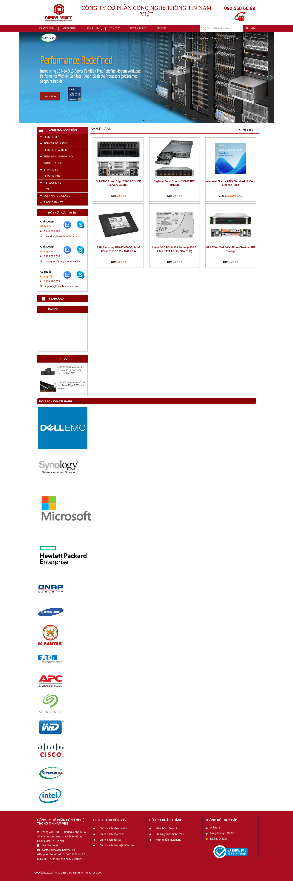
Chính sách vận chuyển (113, 828)
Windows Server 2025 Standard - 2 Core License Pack (230, 183)
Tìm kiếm (251, 28)
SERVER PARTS (51, 176)
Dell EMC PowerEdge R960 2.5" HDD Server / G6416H (118, 183)
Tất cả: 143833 (216, 838)
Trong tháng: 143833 (219, 833)
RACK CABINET (51, 202)
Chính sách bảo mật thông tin (116, 845)
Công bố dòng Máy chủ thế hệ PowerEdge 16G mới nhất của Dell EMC (70, 370)
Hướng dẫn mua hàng (168, 839)
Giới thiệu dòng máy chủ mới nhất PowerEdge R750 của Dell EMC (71, 385)
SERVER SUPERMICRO (56, 156)
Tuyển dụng (138, 28)
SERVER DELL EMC (54, 143)
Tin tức (115, 28)
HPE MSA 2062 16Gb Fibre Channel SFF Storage (230, 249)
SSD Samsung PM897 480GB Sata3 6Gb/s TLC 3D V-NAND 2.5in (118, 249)
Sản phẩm (92, 28)
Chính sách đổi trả (110, 839)
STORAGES (49, 169)
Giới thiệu (70, 28)
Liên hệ (161, 28)
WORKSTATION (51, 163)
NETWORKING (50, 182)
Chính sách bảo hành (111, 834)
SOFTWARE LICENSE (55, 195)
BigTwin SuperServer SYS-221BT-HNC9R (174, 183)
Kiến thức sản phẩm (167, 828)
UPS (44, 189)
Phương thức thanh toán (169, 834)
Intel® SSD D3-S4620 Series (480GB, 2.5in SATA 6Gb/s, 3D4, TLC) (174, 249)
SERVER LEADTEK (53, 149)
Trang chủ (46, 28)
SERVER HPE (50, 136)
